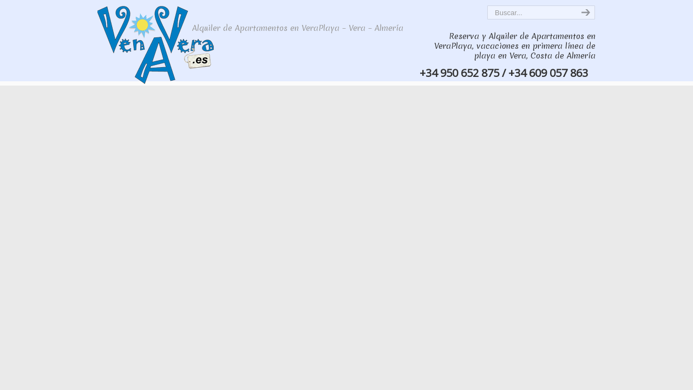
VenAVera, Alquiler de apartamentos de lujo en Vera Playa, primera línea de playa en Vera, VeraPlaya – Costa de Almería (168, 43)
